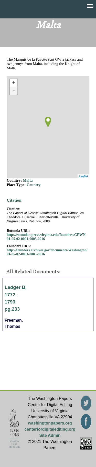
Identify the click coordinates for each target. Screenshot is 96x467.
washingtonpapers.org (50, 423)
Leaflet (83, 176)
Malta (28, 180)
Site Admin (49, 435)
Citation (14, 200)
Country (33, 185)
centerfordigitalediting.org (49, 429)
